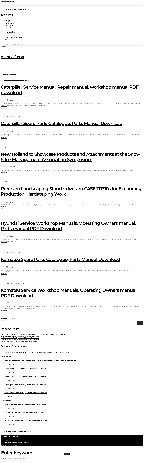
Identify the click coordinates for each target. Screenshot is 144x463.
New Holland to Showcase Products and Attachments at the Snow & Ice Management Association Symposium (70, 156)
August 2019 (8, 25)
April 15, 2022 (11, 364)
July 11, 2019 (7, 235)
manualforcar (7, 1)
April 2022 (7, 20)
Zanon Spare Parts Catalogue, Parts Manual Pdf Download (20, 339)
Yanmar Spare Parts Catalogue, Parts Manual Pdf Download (20, 341)
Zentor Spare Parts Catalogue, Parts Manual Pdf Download (20, 338)
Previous (4, 318)
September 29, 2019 (9, 166)
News (6, 8)
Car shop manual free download (17, 10)
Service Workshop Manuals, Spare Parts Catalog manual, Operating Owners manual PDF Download (33, 334)
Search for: (4, 449)
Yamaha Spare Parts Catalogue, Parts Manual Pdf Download (25, 404)
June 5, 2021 (7, 99)
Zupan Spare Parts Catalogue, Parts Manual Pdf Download (20, 336)
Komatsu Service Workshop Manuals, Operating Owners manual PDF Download (42, 352)
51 (10, 318)
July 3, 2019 (7, 266)
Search (3, 320)
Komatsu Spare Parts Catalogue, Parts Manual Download (60, 259)
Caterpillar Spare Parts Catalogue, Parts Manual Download (61, 123)
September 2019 (9, 24)
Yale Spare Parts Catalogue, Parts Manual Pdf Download (24, 412)
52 (12, 318)
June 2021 (7, 22)
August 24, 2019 (8, 201)
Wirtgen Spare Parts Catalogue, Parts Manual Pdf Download (26, 420)
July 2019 (7, 27)
